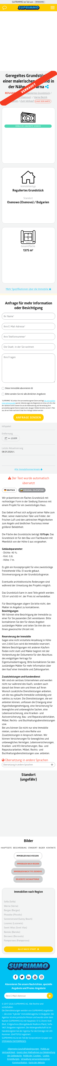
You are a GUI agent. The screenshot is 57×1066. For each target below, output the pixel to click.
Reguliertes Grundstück (37, 93)
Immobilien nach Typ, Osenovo (28, 871)
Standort (33, 847)
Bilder (42, 847)
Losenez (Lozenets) (13, 923)
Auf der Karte (43, 101)
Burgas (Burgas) (12, 910)
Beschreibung (20, 847)
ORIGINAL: (32, 490)
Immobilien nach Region (28, 856)
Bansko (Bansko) (12, 931)
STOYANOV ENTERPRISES (14, 1041)
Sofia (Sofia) (10, 901)
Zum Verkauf (27, 100)
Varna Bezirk (40, 97)
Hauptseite (6, 847)
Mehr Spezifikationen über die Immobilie (28, 289)
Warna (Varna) (11, 905)
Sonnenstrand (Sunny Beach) (18, 918)
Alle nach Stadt (28, 949)
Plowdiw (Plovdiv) (13, 914)
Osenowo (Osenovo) (20, 97)
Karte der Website (37, 1062)
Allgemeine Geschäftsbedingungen (24, 1048)
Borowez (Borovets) (14, 936)
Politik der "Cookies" (32, 1055)
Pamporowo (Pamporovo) (16, 940)
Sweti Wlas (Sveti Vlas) (15, 927)
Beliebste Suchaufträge (28, 879)
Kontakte (51, 847)
